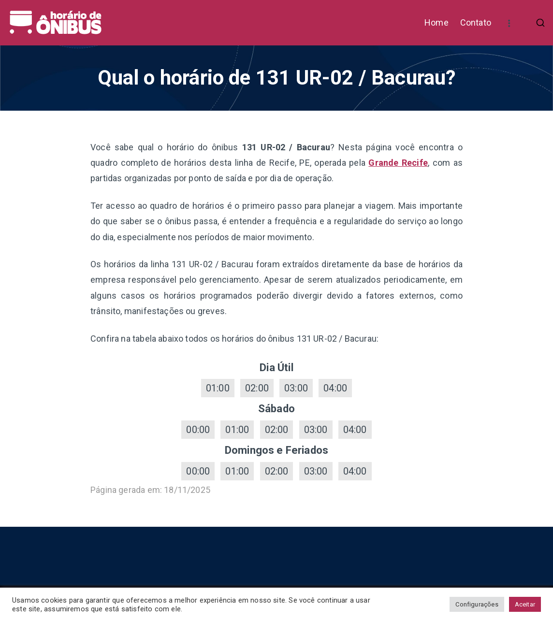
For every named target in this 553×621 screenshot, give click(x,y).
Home (436, 22)
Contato (475, 22)
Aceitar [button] (525, 604)
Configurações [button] (476, 604)
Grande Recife (398, 163)
